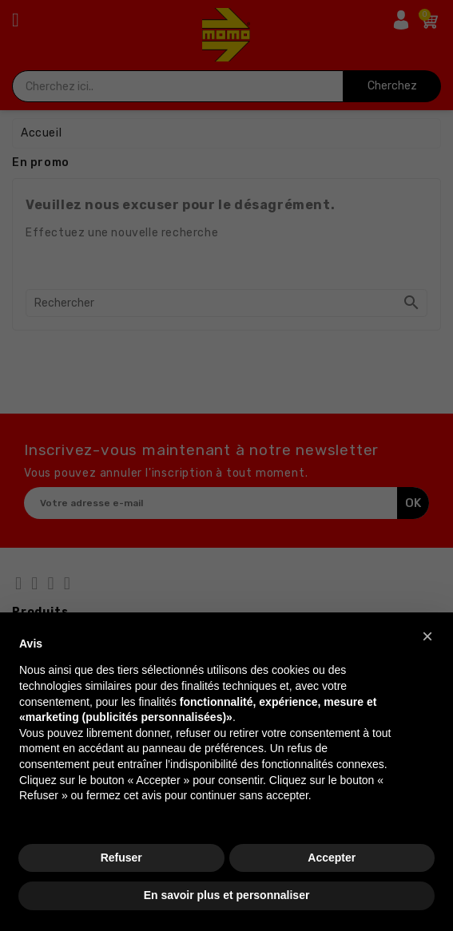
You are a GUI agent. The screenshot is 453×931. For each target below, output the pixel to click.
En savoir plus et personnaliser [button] (227, 895)
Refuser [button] (121, 857)
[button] (427, 636)
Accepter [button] (332, 857)
